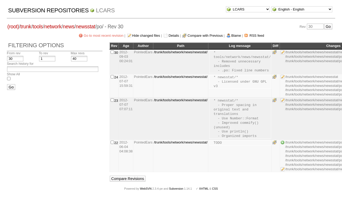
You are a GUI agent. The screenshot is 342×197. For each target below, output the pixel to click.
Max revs (78, 53)
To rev (43, 53)
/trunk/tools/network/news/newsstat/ (181, 52)
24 (116, 77)
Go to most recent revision (103, 36)
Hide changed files (146, 36)
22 (116, 143)
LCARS (105, 10)
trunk (25, 26)
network (53, 26)
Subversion (176, 188)
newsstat (85, 26)
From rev (13, 53)
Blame (236, 36)
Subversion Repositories (48, 10)
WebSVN (145, 188)
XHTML (203, 188)
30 (116, 53)
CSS (215, 188)
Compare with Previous (205, 36)
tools (37, 26)
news (68, 26)
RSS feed (256, 36)
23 (116, 101)
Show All (13, 74)
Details (174, 36)
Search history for (20, 64)
